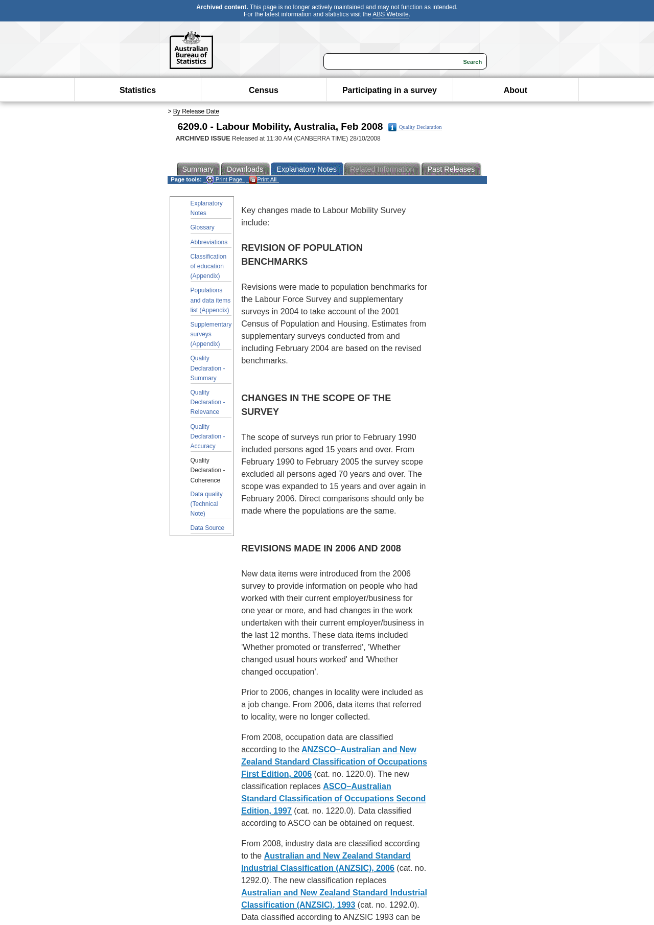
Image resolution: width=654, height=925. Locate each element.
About (515, 90)
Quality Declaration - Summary (208, 368)
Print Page (224, 179)
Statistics (138, 90)
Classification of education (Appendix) (209, 266)
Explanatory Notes (207, 208)
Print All (262, 179)
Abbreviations (209, 242)
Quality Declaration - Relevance (208, 402)
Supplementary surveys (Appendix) (211, 334)
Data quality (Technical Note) (207, 504)
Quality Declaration (415, 127)
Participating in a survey (389, 90)
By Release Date (196, 111)
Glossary (203, 227)
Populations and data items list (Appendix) (211, 300)
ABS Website (390, 14)
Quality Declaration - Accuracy (208, 436)
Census (263, 90)
